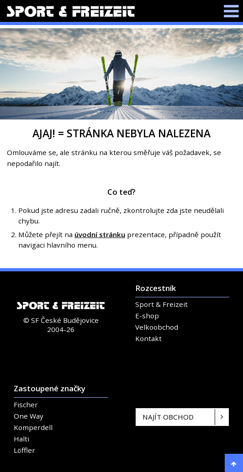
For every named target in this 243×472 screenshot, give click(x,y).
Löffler (24, 450)
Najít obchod (168, 416)
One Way (28, 415)
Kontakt (148, 338)
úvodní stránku (99, 234)
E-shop (147, 315)
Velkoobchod (156, 327)
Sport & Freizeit (161, 304)
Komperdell (33, 427)
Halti (21, 438)
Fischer (26, 404)
